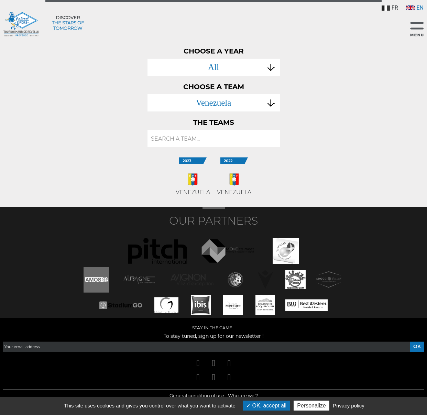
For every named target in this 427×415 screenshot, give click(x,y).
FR (390, 7)
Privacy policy (348, 405)
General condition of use (196, 395)
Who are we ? (243, 395)
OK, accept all (266, 405)
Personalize (311, 405)
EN (415, 7)
